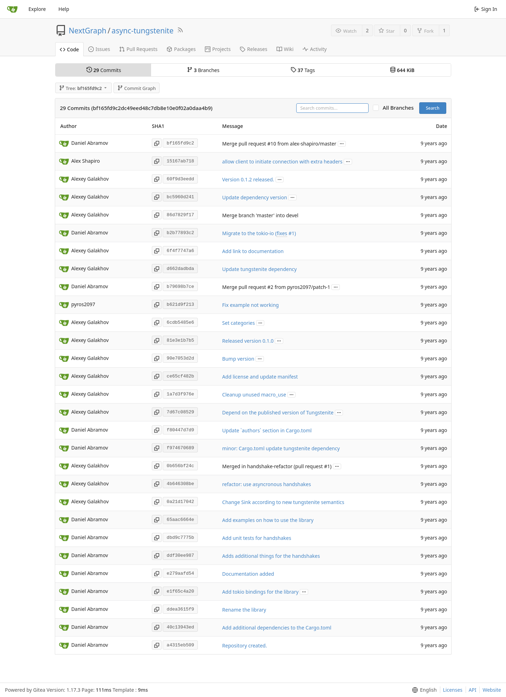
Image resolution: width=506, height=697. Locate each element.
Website (491, 689)
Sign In (486, 9)
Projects (218, 49)
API (472, 689)
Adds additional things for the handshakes (271, 556)
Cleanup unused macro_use (254, 394)
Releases (253, 49)
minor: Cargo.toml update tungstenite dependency (281, 448)
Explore (37, 9)
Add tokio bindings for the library (260, 591)
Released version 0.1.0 (247, 340)
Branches (203, 70)
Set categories (238, 323)
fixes (282, 233)
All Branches (400, 108)
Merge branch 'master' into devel (260, 215)
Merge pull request (244, 143)
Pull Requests (138, 49)
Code (69, 49)
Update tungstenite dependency (259, 269)
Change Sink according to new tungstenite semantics (283, 502)
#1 (291, 233)
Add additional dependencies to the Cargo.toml (276, 627)
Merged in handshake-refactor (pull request (273, 466)
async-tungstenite (143, 30)
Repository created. (244, 645)
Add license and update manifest (260, 376)
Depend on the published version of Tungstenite (277, 412)
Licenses (453, 689)
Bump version (238, 358)
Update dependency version (254, 197)
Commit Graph (136, 88)
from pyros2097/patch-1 (301, 287)
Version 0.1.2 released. (248, 179)
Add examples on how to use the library (267, 520)
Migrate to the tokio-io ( (249, 233)
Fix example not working (250, 305)
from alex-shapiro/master (306, 143)
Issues (99, 49)
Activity (314, 49)
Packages (181, 49)
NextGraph (87, 30)
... (342, 143)
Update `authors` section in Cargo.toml (267, 430)
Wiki (285, 49)
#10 (271, 143)
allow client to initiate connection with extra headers (282, 161)
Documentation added (248, 573)
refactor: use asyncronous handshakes (266, 484)
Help (63, 9)
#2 (270, 287)
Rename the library (244, 609)
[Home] (12, 9)
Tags (303, 70)
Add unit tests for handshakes (256, 538)
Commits (103, 70)
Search (433, 108)
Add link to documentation (253, 251)
